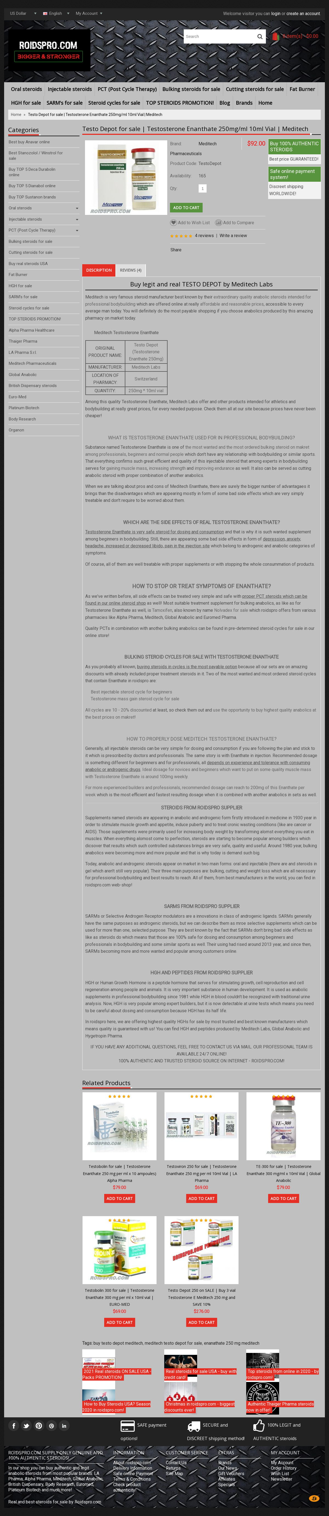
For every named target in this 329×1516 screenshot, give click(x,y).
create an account (303, 13)
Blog (224, 102)
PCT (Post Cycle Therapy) (127, 89)
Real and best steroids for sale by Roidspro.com (54, 1501)
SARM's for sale (65, 102)
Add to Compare (234, 223)
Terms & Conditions (132, 1479)
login (275, 13)
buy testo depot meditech (118, 1343)
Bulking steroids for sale (191, 89)
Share (176, 249)
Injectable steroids (70, 89)
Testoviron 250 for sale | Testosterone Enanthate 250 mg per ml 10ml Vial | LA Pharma (201, 1173)
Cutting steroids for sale (255, 89)
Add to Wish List (190, 223)
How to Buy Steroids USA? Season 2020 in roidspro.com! (116, 1407)
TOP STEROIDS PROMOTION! (180, 102)
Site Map (174, 1473)
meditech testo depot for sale (173, 1343)
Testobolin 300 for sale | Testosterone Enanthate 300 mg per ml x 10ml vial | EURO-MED (119, 1297)
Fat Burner (302, 89)
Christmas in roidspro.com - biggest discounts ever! (199, 1407)
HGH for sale (26, 102)
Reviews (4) (130, 270)
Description (99, 270)
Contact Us (176, 1462)
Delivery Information (132, 1468)
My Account (282, 1462)
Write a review (233, 235)
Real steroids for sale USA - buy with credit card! (200, 1374)
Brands (244, 102)
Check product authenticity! (127, 1487)
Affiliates (226, 1479)
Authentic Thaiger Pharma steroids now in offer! (280, 1407)
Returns (173, 1468)
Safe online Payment (133, 1473)
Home (265, 102)
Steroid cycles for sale (114, 102)
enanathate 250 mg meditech (231, 1343)
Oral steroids (26, 89)
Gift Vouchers (231, 1473)
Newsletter (281, 1479)
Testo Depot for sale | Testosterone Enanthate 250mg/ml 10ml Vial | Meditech (95, 114)
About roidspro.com (132, 1462)
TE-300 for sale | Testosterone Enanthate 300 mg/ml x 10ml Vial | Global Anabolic (283, 1173)
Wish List (280, 1473)
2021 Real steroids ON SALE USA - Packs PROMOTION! (116, 1374)
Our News (227, 1468)
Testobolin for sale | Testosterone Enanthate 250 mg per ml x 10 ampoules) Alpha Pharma (119, 1173)
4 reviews (204, 235)
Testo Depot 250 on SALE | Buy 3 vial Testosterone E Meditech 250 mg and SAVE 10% (202, 1297)
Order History (284, 1468)
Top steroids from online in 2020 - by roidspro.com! (282, 1374)
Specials (226, 1484)
